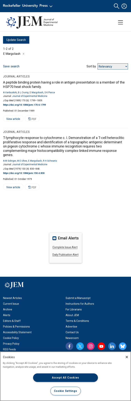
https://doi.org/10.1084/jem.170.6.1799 (24, 105)
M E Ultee (22, 160)
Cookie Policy (11, 338)
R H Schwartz (50, 160)
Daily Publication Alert (65, 254)
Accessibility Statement (17, 332)
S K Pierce (49, 92)
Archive (7, 309)
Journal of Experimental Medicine (29, 96)
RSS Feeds (9, 349)
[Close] (127, 357)
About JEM (72, 315)
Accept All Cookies (65, 377)
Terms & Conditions (77, 320)
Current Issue (11, 303)
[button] (116, 6)
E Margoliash (36, 92)
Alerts (6, 315)
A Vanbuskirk (10, 92)
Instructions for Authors (80, 303)
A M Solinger (9, 160)
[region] (65, 376)
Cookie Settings (65, 391)
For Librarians (74, 309)
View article (11, 119)
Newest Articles (12, 298)
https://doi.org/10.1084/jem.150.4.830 (23, 173)
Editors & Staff (12, 320)
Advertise (71, 326)
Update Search (14, 41)
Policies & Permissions (16, 326)
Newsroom (72, 338)
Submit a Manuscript (78, 298)
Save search (11, 66)
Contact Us (72, 332)
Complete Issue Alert (65, 247)
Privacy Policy (11, 343)
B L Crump (23, 92)
